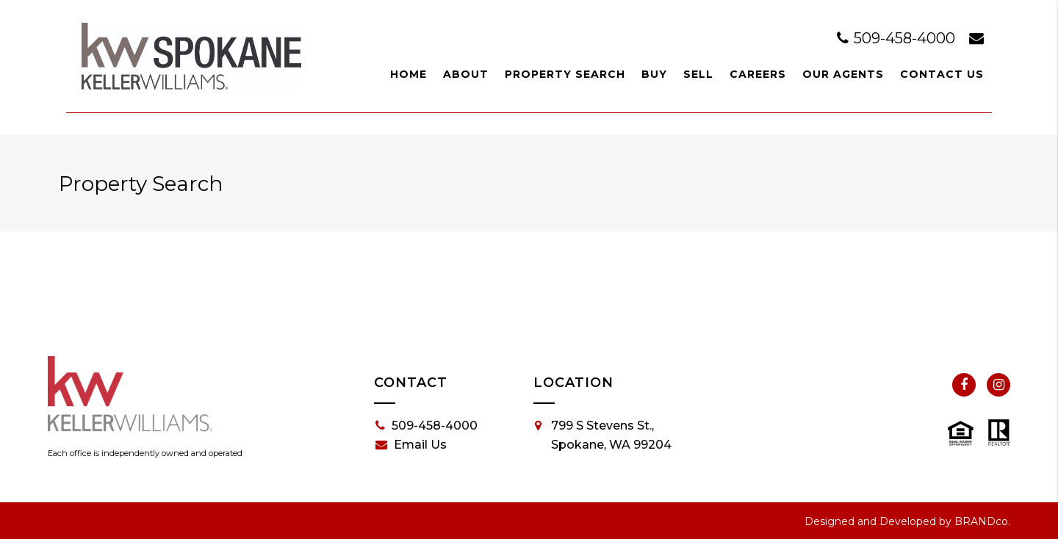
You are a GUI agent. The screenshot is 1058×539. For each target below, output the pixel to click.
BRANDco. (982, 521)
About (466, 74)
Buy (654, 74)
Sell (698, 74)
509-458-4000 (898, 38)
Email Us (411, 445)
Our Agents (843, 74)
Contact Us (942, 74)
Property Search (565, 74)
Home (408, 74)
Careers (758, 74)
